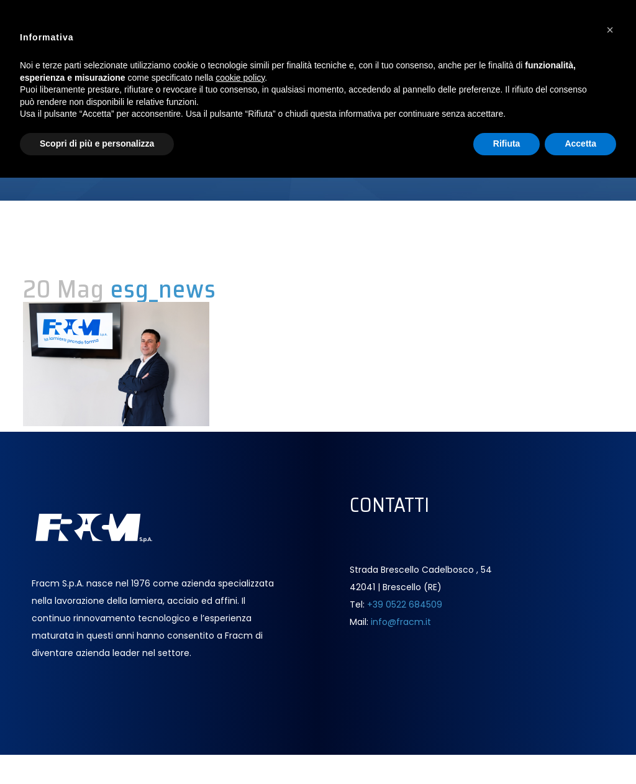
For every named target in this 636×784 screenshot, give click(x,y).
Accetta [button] (580, 143)
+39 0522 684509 (404, 604)
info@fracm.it (401, 622)
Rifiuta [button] (506, 143)
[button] (610, 30)
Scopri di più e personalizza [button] (97, 143)
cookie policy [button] (240, 78)
